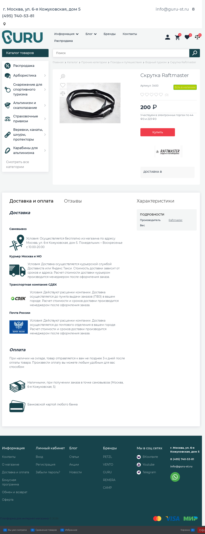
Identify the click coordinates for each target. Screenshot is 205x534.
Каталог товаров (20, 53)
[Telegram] (139, 472)
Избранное (71, 530)
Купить (157, 132)
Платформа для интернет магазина (24, 518)
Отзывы (73, 201)
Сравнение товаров (46, 530)
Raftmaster (175, 220)
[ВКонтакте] (139, 457)
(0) (167, 95)
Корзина (185, 530)
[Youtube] (139, 465)
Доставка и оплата (31, 201)
